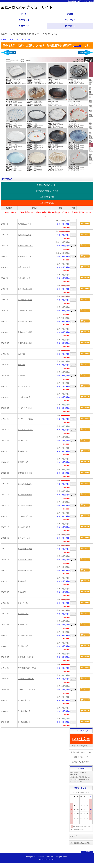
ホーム (23, 14)
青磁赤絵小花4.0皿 (25, 560)
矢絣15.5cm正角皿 (24, 224)
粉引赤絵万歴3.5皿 (25, 516)
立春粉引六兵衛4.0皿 (26, 679)
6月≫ (87, 792)
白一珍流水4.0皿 (24, 711)
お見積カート (70, 26)
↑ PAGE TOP (87, 852)
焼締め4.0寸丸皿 (24, 278)
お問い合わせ (24, 20)
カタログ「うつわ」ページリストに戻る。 (17, 39)
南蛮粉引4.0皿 (23, 451)
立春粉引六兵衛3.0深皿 (26, 689)
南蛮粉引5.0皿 (23, 440)
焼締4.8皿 (21, 354)
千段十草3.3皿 (23, 625)
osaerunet (80, 829)
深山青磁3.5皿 (23, 646)
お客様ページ (24, 26)
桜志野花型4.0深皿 (25, 321)
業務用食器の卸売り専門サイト (27, 7)
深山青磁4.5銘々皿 (25, 635)
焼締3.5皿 (21, 365)
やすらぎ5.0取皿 (24, 527)
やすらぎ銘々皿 (24, 538)
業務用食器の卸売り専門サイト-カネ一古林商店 (81, 1)
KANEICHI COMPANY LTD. (45, 857)
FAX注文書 (81, 739)
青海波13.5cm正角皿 (25, 256)
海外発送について (81, 757)
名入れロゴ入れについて (81, 762)
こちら (77, 45)
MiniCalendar (74, 829)
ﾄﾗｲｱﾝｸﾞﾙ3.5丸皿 (24, 397)
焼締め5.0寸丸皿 (24, 267)
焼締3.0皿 (21, 376)
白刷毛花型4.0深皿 (25, 300)
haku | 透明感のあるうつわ (80, 843)
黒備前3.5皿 (22, 592)
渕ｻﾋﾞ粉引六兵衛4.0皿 (26, 657)
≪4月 (75, 792)
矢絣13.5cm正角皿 (24, 235)
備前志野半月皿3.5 (25, 484)
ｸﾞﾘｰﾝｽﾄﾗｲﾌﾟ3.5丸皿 (25, 419)
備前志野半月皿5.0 (25, 473)
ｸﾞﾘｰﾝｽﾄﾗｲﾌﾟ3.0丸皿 (25, 430)
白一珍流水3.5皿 (24, 722)
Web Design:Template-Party (47, 859)
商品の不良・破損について (81, 752)
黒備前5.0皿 (22, 581)
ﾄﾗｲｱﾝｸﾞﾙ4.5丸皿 (24, 386)
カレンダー (74, 836)
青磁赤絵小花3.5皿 (25, 570)
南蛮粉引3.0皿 (23, 462)
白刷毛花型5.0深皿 (25, 289)
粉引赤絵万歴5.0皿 (25, 495)
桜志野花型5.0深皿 (25, 311)
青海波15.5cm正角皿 (25, 246)
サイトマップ (70, 20)
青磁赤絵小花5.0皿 (25, 549)
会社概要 (70, 14)
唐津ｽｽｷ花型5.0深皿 (25, 332)
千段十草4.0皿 (23, 614)
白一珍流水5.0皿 (24, 700)
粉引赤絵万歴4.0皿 (25, 505)
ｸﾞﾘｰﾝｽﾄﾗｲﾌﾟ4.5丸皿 (25, 408)
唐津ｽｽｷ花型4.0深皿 (25, 343)
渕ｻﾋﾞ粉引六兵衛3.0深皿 (27, 668)
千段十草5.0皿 (23, 603)
